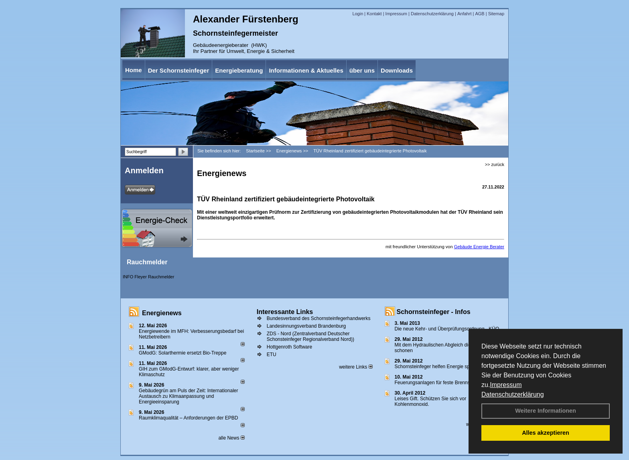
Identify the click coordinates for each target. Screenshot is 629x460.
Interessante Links (285, 311)
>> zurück (494, 164)
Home (133, 70)
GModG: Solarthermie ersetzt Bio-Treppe (182, 353)
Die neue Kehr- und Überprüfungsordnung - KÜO (447, 329)
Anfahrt (464, 13)
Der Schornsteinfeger (178, 70)
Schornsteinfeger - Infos (434, 311)
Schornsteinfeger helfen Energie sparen (437, 366)
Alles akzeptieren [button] (545, 433)
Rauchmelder (147, 262)
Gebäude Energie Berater (479, 246)
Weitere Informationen (545, 410)
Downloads (397, 70)
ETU (271, 354)
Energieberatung (239, 70)
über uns (362, 70)
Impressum (505, 384)
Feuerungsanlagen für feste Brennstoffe (437, 382)
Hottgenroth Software (289, 347)
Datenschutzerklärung (512, 394)
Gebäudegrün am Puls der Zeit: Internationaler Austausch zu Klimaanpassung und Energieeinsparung (188, 396)
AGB (479, 13)
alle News (231, 438)
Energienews (162, 313)
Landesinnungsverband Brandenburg (306, 326)
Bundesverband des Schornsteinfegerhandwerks (319, 318)
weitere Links (355, 367)
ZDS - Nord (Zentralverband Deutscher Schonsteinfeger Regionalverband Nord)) (310, 336)
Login (357, 13)
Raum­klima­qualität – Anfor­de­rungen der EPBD (188, 418)
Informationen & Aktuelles (306, 70)
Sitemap (496, 13)
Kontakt (374, 13)
